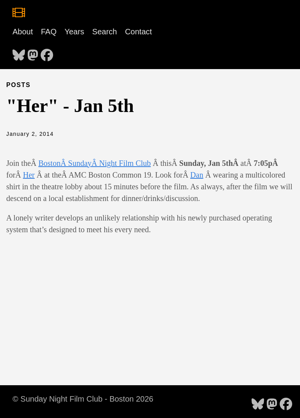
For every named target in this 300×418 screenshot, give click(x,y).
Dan (196, 175)
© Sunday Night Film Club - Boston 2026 (82, 399)
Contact (138, 31)
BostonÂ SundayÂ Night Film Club (94, 163)
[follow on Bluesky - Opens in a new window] (18, 53)
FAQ (49, 31)
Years (74, 31)
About (22, 31)
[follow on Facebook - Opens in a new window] (47, 53)
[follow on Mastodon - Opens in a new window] (33, 53)
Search (104, 31)
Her (29, 175)
